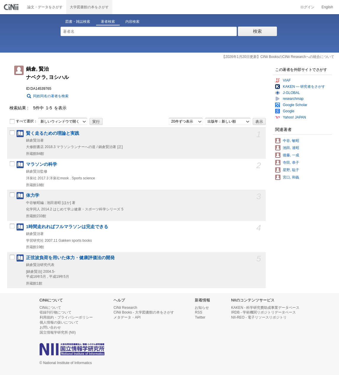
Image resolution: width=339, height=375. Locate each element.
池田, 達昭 (291, 148)
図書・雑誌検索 (77, 22)
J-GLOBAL (291, 93)
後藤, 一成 (291, 155)
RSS (198, 312)
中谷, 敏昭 (291, 141)
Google (288, 111)
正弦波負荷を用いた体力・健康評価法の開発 (70, 257)
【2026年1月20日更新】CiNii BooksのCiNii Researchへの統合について (278, 57)
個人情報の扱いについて (59, 322)
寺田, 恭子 (291, 162)
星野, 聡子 (291, 170)
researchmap (293, 99)
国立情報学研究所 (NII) (58, 332)
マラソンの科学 (41, 164)
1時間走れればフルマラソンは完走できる (67, 226)
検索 (257, 31)
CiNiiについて (50, 308)
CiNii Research (125, 308)
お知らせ (202, 308)
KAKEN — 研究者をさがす (304, 87)
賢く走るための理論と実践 (52, 133)
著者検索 (108, 22)
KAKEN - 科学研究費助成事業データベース (265, 308)
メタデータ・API (126, 317)
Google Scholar (295, 105)
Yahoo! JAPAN (294, 117)
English (327, 7)
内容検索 (132, 22)
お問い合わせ (50, 327)
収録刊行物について (56, 312)
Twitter (200, 317)
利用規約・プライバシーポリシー (66, 317)
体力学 (32, 195)
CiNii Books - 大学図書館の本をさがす (143, 312)
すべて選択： (23, 121)
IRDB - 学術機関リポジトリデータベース (263, 312)
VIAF (287, 80)
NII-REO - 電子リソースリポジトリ (259, 317)
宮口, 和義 (291, 177)
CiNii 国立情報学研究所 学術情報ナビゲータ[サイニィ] (12, 7)
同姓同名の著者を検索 (51, 96)
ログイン (307, 7)
